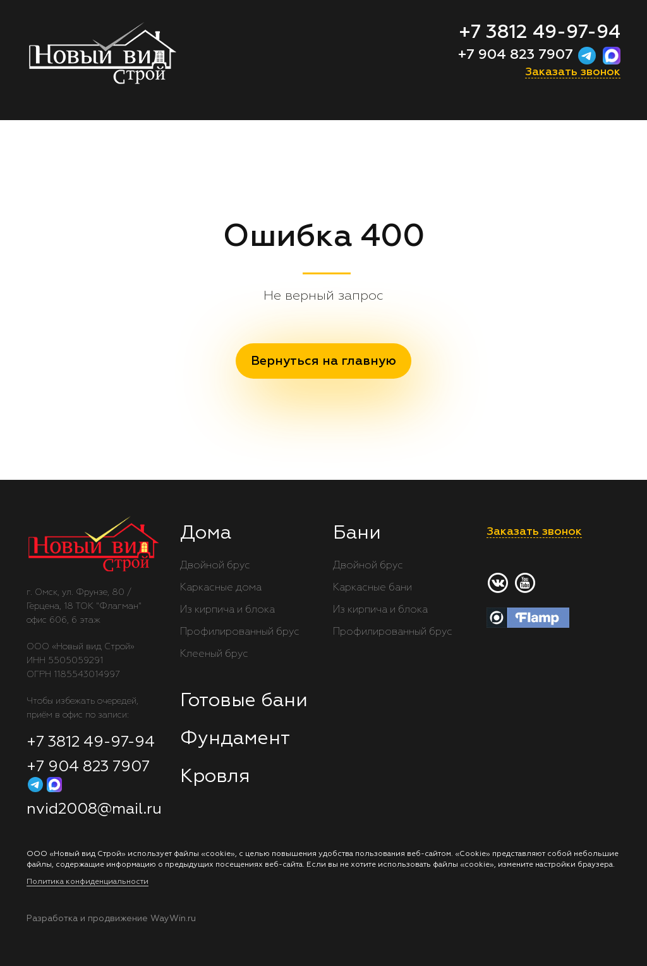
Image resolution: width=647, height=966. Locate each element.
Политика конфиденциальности (87, 882)
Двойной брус (215, 566)
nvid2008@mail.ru (94, 809)
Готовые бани (244, 701)
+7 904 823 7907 (517, 55)
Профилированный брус (239, 632)
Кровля (215, 776)
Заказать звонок (572, 72)
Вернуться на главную (323, 361)
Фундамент (235, 739)
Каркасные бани (372, 588)
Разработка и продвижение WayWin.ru (111, 918)
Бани (357, 533)
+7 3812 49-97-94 (539, 32)
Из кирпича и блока (227, 610)
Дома (205, 533)
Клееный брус (214, 654)
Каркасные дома (221, 588)
